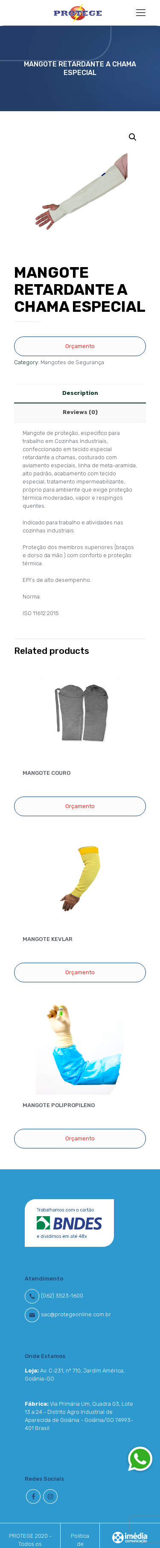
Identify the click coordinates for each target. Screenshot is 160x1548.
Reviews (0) (80, 412)
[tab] (80, 393)
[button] (140, 1458)
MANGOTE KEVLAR (48, 939)
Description (80, 393)
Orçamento (80, 346)
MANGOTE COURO (46, 773)
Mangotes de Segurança (72, 362)
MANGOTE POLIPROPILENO (59, 1105)
